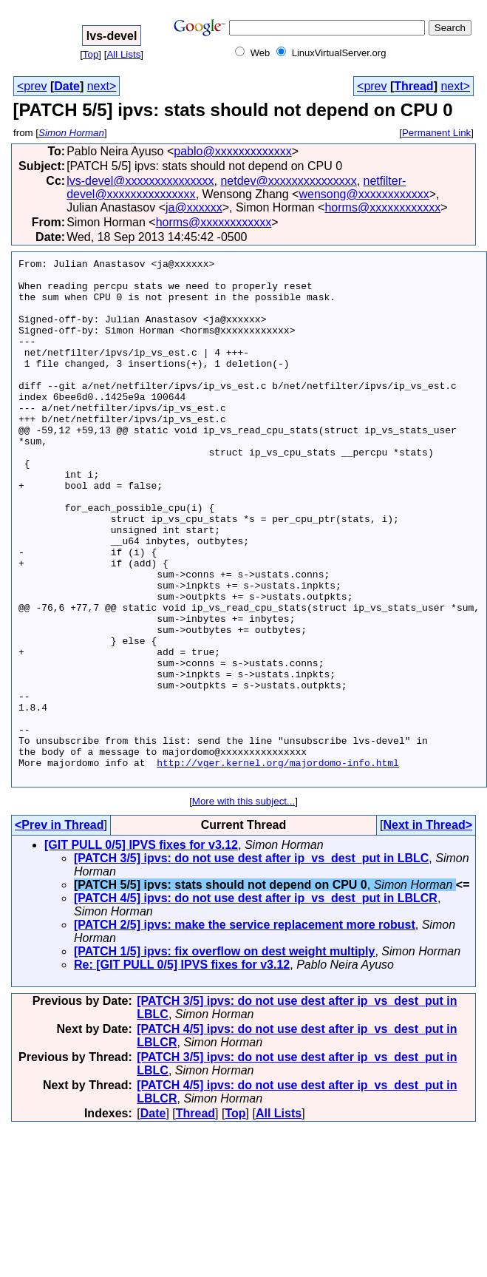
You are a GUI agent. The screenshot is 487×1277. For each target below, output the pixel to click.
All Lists (123, 54)
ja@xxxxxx (194, 207)
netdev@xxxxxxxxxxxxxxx (288, 181)
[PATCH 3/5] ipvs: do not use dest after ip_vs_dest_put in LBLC (251, 962)
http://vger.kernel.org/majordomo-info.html (278, 864)
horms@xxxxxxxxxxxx (382, 207)
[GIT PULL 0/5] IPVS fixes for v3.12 (141, 949)
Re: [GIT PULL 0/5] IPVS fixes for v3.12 (182, 1069)
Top (91, 54)
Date (67, 86)
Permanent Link (436, 132)
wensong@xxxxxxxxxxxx (364, 194)
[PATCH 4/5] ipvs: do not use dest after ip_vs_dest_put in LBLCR (255, 1002)
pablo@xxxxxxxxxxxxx (232, 151)
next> (102, 86)
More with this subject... (243, 905)
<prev (32, 86)
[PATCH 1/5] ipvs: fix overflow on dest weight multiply (224, 1055)
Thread (413, 86)
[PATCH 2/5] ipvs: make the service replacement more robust (244, 1029)
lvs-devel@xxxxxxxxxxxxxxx (140, 181)
